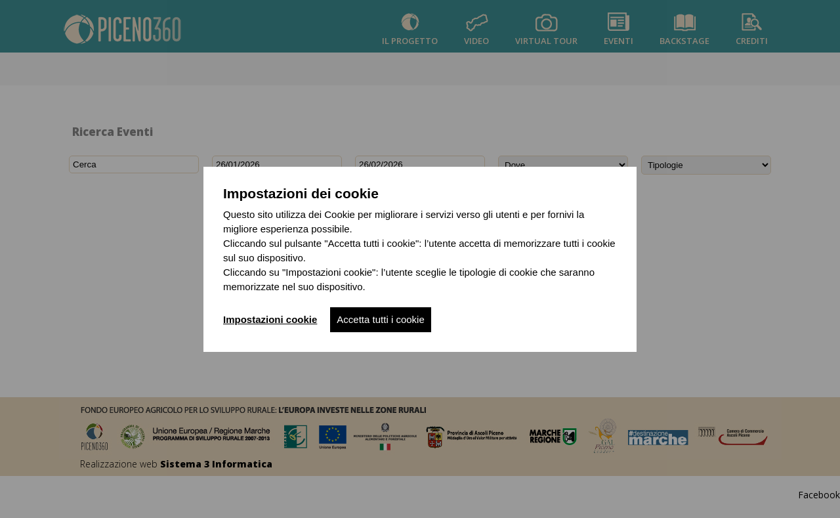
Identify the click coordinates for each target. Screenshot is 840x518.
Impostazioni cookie (270, 319)
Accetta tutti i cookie (380, 319)
